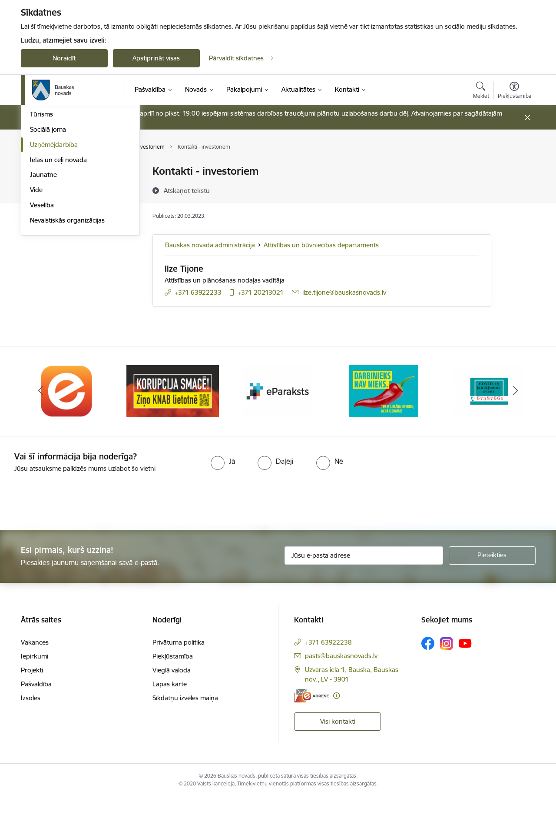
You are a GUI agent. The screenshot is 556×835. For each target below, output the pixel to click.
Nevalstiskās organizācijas (67, 338)
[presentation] (73, 536)
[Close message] (527, 117)
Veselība (42, 323)
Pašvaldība (36, 722)
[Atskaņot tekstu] (187, 190)
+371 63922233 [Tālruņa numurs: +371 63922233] (198, 292)
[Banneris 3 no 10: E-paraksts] (278, 428)
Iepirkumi (34, 694)
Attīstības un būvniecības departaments (321, 245)
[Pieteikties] (492, 593)
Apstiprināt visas (156, 58)
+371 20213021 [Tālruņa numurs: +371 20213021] (261, 292)
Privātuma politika (178, 680)
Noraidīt (64, 58)
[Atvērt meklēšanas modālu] (481, 91)
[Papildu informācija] (336, 733)
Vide (36, 307)
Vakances (35, 680)
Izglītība (41, 187)
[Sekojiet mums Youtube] (465, 681)
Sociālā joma (48, 247)
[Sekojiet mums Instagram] (446, 681)
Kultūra (40, 202)
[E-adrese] (311, 733)
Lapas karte (169, 722)
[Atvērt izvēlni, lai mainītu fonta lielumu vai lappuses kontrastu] (514, 91)
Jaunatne (43, 293)
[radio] (223, 499)
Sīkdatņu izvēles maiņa (185, 736)
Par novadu (47, 172)
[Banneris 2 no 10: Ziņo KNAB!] (172, 428)
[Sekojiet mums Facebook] (427, 681)
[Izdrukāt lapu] (514, 167)
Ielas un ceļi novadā (58, 277)
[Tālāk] (515, 429)
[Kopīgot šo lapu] (514, 189)
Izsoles (30, 736)
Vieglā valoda (171, 708)
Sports (39, 217)
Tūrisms (41, 232)
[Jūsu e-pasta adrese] (364, 593)
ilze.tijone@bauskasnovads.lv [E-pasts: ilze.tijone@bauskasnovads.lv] (344, 292)
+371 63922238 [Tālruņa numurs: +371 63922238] (328, 680)
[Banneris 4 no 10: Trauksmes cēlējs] (383, 428)
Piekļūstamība (172, 694)
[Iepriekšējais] (40, 429)
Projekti (32, 708)
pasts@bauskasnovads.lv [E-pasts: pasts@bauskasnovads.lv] (341, 694)
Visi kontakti (337, 759)
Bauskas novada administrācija (210, 245)
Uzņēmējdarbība (54, 262)
